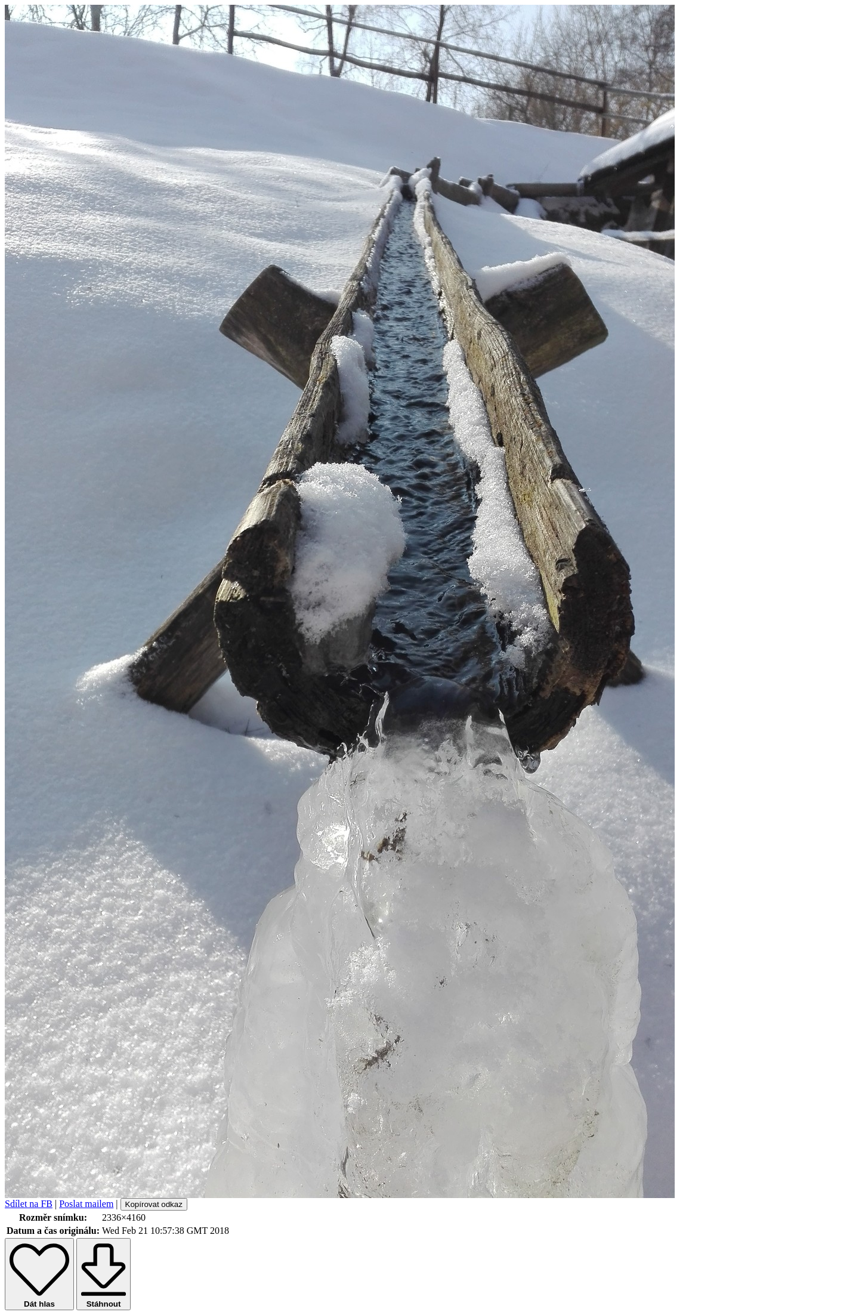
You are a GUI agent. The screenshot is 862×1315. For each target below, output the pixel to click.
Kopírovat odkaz (154, 1204)
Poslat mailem (86, 1204)
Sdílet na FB (28, 1204)
